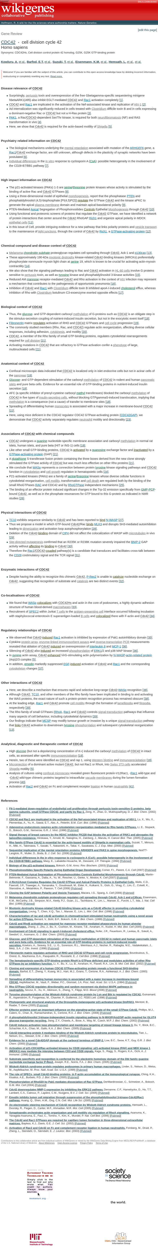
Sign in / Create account (147, 1)
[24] (105, 471)
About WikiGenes (47, 1143)
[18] (146, 318)
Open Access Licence (67, 1143)
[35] (149, 637)
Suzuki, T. (60, 61)
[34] (152, 616)
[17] (120, 292)
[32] (121, 581)
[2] (144, 104)
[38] (145, 690)
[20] (84, 331)
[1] (121, 100)
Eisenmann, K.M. (87, 61)
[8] (66, 191)
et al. (22, 61)
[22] (11, 410)
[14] (27, 266)
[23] (128, 419)
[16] (113, 283)
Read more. (56, 76)
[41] (131, 786)
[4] (39, 122)
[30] (69, 546)
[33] (73, 607)
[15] (137, 274)
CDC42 (8, 42)
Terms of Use (102, 1143)
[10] (151, 209)
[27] (120, 520)
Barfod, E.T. (35, 61)
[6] (25, 157)
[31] (77, 555)
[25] (121, 485)
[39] (27, 707)
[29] (11, 537)
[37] (40, 668)
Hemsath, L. (117, 61)
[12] (148, 231)
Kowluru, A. (9, 61)
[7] (46, 165)
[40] (22, 782)
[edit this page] (147, 30)
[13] (149, 252)
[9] (123, 205)
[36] (124, 646)
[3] (89, 113)
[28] (94, 528)
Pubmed (15, 814)
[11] (30, 222)
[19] (136, 323)
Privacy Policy (86, 1143)
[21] (43, 340)
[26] (21, 498)
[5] (110, 126)
